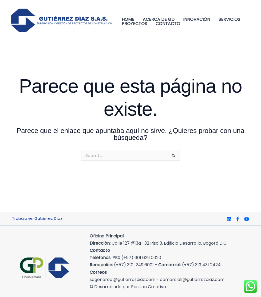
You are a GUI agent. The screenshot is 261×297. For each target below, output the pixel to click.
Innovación (196, 19)
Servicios (229, 19)
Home (128, 19)
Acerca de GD (159, 19)
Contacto (168, 24)
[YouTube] (246, 219)
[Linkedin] (229, 219)
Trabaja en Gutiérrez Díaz (37, 218)
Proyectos (134, 24)
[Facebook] (237, 219)
